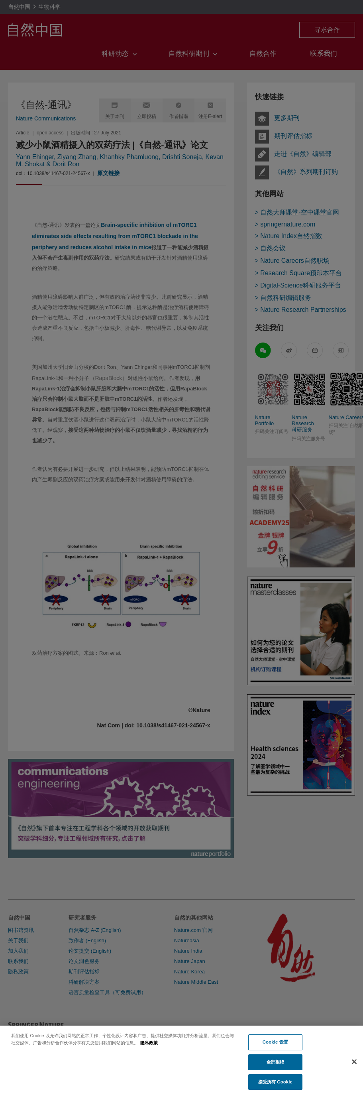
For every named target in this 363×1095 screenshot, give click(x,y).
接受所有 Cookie (275, 1086)
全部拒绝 (275, 1066)
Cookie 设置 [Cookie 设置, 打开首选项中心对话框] (275, 1047)
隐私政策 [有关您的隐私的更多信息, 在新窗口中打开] (149, 1047)
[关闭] (354, 1067)
